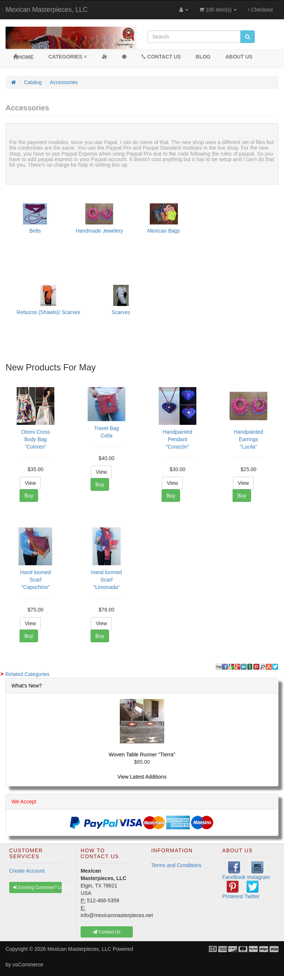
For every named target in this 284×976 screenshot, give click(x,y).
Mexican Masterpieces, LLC (47, 9)
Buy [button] (28, 496)
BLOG (203, 57)
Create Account (27, 871)
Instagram (258, 871)
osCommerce (28, 964)
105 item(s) (218, 10)
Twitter (252, 890)
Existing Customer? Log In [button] (37, 887)
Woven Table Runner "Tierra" (142, 754)
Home (23, 57)
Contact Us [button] (107, 932)
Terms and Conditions (176, 865)
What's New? (26, 686)
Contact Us (161, 57)
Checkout (260, 10)
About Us (239, 57)
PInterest (232, 890)
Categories (67, 57)
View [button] (30, 483)
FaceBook (234, 871)
